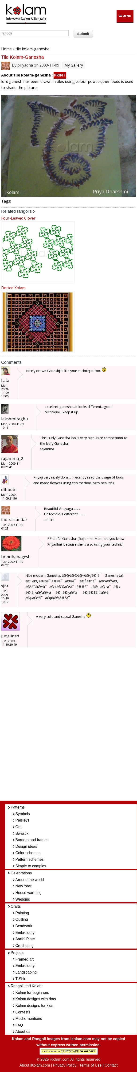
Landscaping (26, 972)
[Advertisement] (73, 726)
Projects (17, 953)
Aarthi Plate (25, 939)
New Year (24, 886)
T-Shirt (21, 979)
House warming (29, 893)
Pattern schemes (30, 859)
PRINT (60, 75)
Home (6, 48)
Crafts (16, 906)
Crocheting (25, 946)
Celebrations (21, 873)
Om (19, 827)
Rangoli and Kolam (27, 986)
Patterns (18, 807)
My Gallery (73, 65)
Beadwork (24, 926)
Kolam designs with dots (36, 999)
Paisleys (23, 820)
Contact (111, 1065)
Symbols (23, 814)
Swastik (22, 833)
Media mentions (29, 1019)
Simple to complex (31, 866)
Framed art (25, 959)
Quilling (22, 919)
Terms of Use (90, 1065)
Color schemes (28, 853)
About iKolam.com (35, 1065)
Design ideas (26, 846)
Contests (23, 1012)
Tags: (6, 201)
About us (23, 1032)
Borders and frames (32, 840)
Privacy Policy (65, 1065)
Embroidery (25, 933)
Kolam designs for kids (34, 1006)
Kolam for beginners (32, 993)
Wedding (23, 899)
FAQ (19, 1025)
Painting (22, 913)
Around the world (30, 880)
